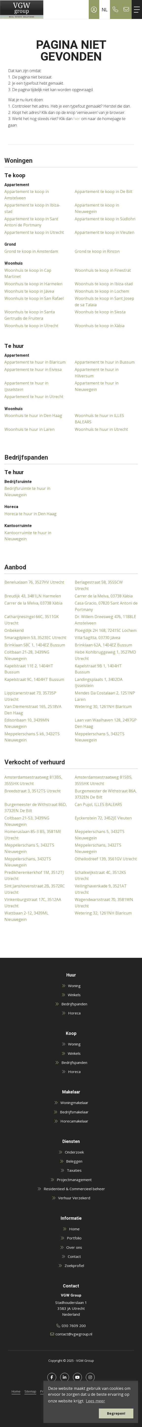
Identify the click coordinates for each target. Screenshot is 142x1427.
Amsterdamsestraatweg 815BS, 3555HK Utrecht (103, 780)
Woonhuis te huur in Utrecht (101, 429)
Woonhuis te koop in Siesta (100, 312)
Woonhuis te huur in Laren (29, 429)
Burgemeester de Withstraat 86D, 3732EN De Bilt (35, 808)
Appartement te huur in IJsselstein (26, 386)
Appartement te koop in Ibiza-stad (32, 208)
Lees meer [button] (95, 1401)
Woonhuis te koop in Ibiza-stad (104, 284)
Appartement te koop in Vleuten (104, 232)
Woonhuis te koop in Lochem (102, 291)
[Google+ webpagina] (90, 1377)
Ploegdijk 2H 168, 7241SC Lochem (106, 630)
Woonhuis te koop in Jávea (29, 291)
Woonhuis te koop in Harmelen (33, 284)
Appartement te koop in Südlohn (105, 219)
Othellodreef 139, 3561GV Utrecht (106, 859)
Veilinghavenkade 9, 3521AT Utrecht (101, 889)
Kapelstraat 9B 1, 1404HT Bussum (98, 669)
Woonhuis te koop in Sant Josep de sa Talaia (104, 301)
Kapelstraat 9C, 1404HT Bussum (34, 679)
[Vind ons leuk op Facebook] (51, 1377)
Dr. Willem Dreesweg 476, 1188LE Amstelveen (105, 620)
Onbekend (14, 630)
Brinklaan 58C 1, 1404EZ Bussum (34, 645)
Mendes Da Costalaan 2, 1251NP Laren (105, 696)
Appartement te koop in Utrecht (34, 232)
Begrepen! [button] (116, 1413)
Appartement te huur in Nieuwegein (97, 386)
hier (76, 118)
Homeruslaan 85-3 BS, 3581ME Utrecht (32, 835)
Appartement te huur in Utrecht (33, 396)
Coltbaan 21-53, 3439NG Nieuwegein (26, 821)
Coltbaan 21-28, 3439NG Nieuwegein (26, 655)
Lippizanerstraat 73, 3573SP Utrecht (30, 696)
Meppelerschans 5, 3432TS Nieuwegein (99, 737)
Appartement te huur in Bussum (105, 362)
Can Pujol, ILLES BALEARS (98, 804)
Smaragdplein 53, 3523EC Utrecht (35, 637)
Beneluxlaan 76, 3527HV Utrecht (34, 582)
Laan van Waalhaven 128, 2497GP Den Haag (106, 723)
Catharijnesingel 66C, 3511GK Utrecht (31, 620)
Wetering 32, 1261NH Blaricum (103, 913)
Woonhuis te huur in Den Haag (33, 415)
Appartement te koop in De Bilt (103, 191)
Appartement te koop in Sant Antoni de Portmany (31, 222)
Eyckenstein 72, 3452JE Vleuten (103, 818)
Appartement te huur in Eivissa (33, 369)
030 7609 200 (74, 1325)
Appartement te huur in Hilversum (97, 373)
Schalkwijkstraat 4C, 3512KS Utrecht (100, 876)
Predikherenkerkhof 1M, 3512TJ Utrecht (34, 876)
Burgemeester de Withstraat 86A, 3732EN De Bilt (106, 794)
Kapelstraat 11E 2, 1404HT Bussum (28, 669)
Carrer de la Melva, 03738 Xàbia (104, 596)
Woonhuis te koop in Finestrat (103, 270)
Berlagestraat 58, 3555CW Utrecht (99, 585)
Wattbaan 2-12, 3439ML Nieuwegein (26, 916)
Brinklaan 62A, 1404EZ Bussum (103, 645)
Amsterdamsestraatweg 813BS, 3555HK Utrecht (33, 780)
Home (16, 1391)
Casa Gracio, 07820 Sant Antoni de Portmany (106, 606)
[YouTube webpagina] (77, 1377)
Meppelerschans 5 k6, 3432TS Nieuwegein (32, 737)
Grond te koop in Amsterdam (31, 251)
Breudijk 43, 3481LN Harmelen (32, 596)
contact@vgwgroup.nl (73, 1333)
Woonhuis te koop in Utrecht (31, 325)
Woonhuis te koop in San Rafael (34, 298)
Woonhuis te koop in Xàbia (99, 325)
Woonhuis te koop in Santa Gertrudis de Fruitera (29, 315)
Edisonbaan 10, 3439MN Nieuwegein (26, 723)
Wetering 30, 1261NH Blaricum (103, 706)
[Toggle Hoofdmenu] (137, 9)
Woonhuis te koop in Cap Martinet (27, 273)
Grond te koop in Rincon (97, 251)
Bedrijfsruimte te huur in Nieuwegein (27, 491)
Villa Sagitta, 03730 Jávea (97, 637)
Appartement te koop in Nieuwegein (97, 208)
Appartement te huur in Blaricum (35, 362)
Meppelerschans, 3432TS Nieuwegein (98, 848)
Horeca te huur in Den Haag (30, 513)
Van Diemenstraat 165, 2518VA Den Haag (32, 710)
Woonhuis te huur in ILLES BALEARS (99, 419)
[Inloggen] (94, 9)
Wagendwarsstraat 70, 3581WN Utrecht (104, 903)
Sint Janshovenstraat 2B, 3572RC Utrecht (34, 889)
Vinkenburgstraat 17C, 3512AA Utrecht (32, 903)
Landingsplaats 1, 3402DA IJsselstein (99, 683)
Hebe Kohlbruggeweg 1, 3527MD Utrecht (105, 655)
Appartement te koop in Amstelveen (26, 195)
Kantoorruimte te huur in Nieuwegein (27, 536)
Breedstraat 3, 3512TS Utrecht (32, 791)
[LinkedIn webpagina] (64, 1377)
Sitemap (30, 1391)
